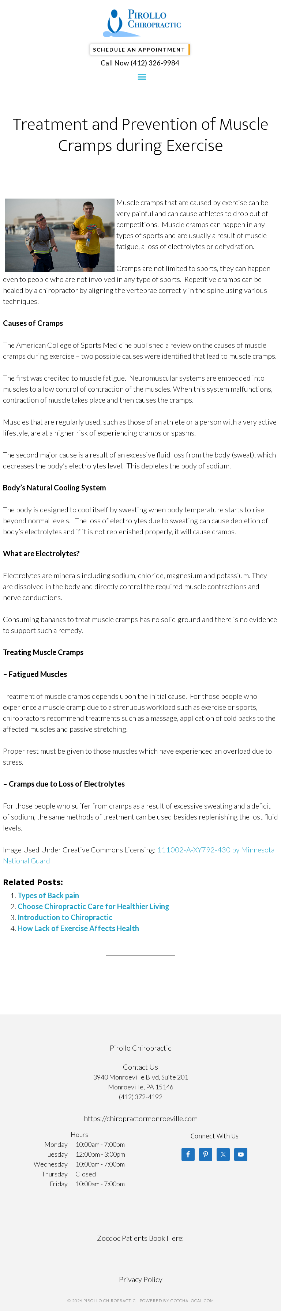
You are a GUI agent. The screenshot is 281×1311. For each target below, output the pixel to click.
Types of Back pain (48, 895)
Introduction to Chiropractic (65, 917)
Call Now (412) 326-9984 (140, 63)
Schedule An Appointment (139, 49)
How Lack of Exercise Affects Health (78, 928)
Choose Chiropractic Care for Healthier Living (93, 906)
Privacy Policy (140, 1279)
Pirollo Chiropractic (142, 23)
